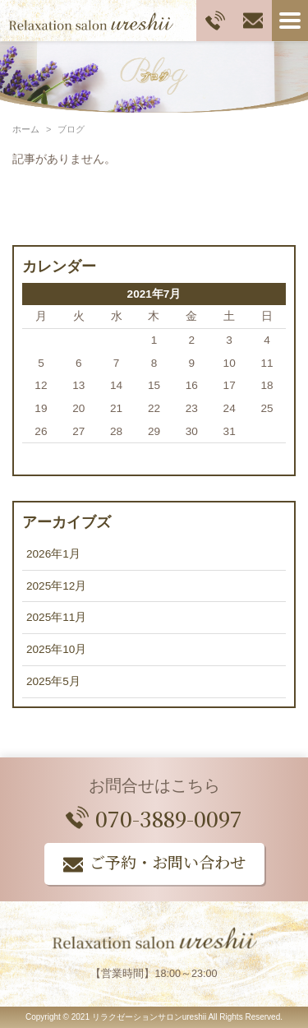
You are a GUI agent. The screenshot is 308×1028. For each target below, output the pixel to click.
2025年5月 (53, 681)
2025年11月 (56, 617)
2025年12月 (56, 586)
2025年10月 (56, 649)
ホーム (25, 129)
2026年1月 (53, 554)
